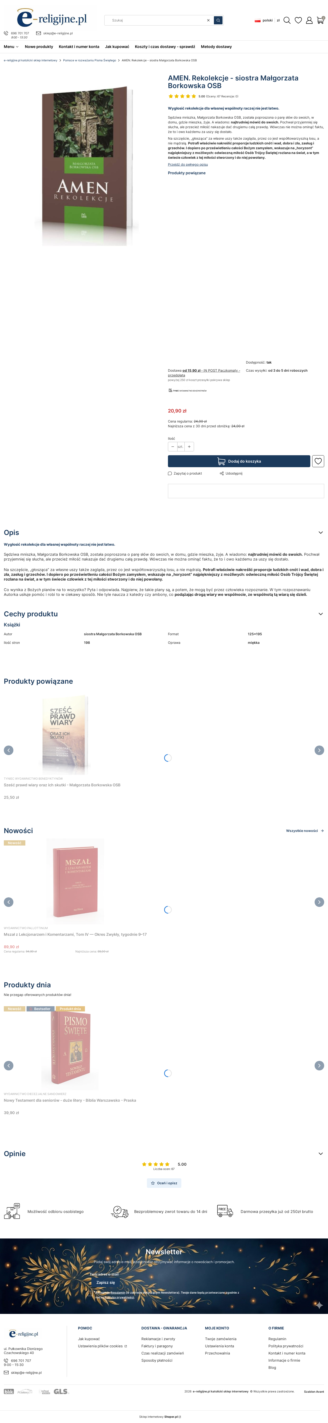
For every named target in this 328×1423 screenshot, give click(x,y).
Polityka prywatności (285, 1346)
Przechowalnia (217, 1353)
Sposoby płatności (156, 1360)
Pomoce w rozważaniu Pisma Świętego (89, 60)
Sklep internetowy (158, 1416)
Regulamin (118, 1292)
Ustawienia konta (219, 1346)
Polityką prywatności (119, 1297)
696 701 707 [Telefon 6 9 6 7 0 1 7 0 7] (20, 33)
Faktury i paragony (157, 1346)
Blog (272, 1367)
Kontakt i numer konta (286, 1353)
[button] (218, 20)
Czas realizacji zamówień (162, 1353)
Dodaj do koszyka (244, 461)
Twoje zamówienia (220, 1339)
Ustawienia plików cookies (101, 1346)
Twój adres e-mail (104, 1274)
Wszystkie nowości (305, 831)
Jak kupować (89, 1339)
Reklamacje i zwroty (158, 1339)
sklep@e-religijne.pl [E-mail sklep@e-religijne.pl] (58, 33)
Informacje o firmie (284, 1360)
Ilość (171, 438)
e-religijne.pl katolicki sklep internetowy (30, 60)
